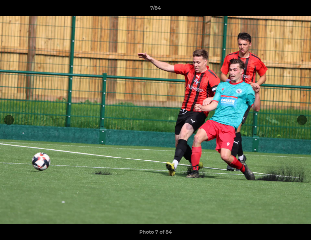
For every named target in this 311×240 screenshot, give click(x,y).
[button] (299, 10)
